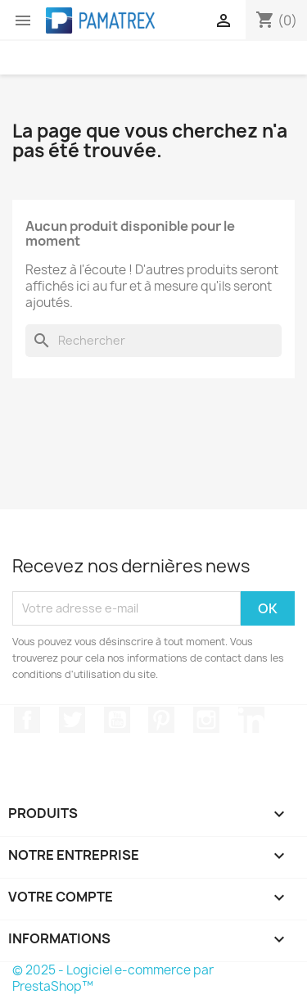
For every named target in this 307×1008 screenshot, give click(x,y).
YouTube (117, 720)
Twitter (72, 720)
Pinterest (161, 720)
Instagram (206, 720)
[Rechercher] (153, 340)
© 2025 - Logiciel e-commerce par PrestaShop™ (113, 978)
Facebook (27, 720)
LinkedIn (251, 720)
